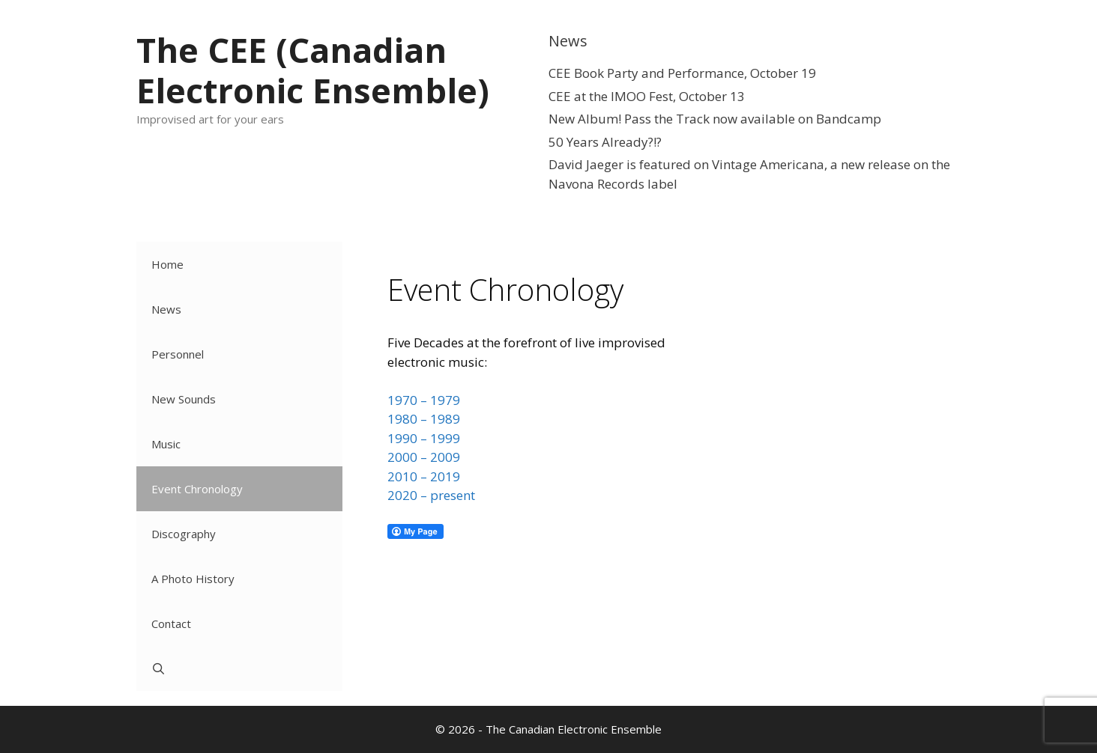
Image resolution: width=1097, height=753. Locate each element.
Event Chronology (197, 488)
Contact (171, 623)
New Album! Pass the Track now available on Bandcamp (714, 118)
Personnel (177, 354)
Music (166, 443)
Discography (183, 533)
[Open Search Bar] (239, 668)
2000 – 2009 (423, 457)
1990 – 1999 (423, 438)
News (166, 309)
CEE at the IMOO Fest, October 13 (646, 96)
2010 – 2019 (423, 476)
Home (167, 264)
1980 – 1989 (423, 418)
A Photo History (193, 578)
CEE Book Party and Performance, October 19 (682, 73)
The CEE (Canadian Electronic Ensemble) (312, 70)
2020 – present (431, 495)
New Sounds (183, 398)
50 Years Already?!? (605, 141)
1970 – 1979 (423, 400)
